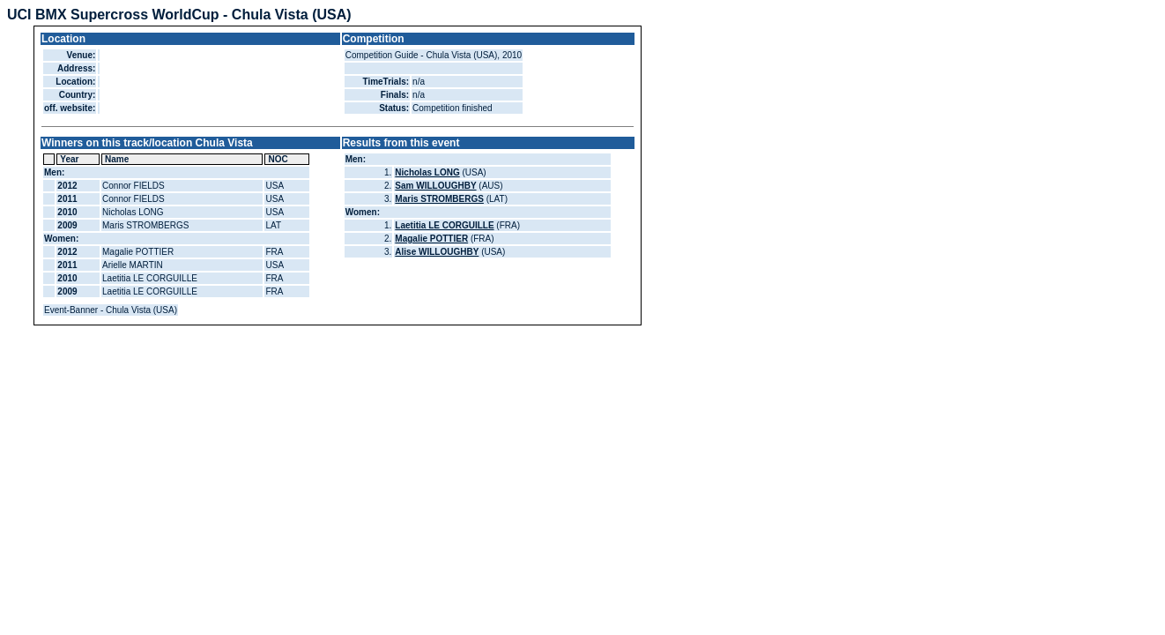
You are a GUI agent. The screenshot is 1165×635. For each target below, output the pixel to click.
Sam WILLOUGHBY (435, 185)
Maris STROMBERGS (439, 199)
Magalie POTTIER (431, 238)
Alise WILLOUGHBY (437, 252)
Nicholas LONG (427, 172)
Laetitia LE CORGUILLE (444, 225)
